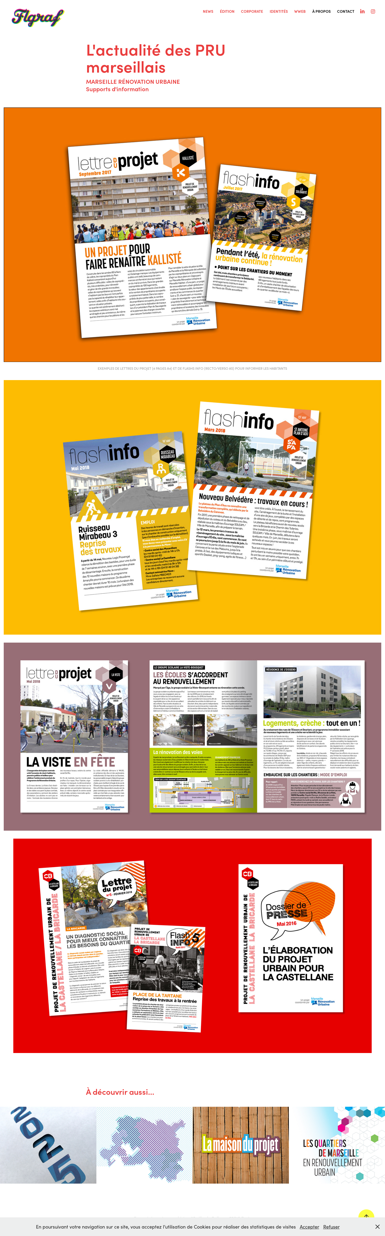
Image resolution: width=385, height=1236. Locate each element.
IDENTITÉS (279, 11)
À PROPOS (321, 11)
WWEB (300, 11)
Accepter (309, 1226)
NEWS (208, 11)
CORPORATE (252, 11)
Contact (345, 11)
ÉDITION (227, 11)
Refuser (331, 1226)
